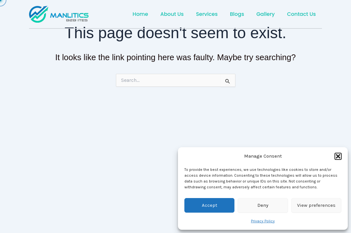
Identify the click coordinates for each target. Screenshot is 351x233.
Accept (209, 205)
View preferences (316, 205)
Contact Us (302, 14)
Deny (262, 205)
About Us (180, 14)
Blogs (242, 14)
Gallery (268, 14)
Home (151, 14)
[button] (338, 156)
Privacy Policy (263, 221)
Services (213, 14)
